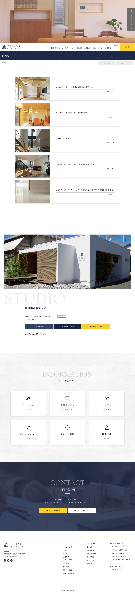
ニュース (66, 554)
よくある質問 (91, 561)
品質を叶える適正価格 (119, 557)
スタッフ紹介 (69, 564)
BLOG (116, 45)
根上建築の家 (56, 48)
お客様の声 (87, 48)
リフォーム (90, 564)
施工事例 (89, 551)
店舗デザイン (91, 567)
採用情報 (66, 571)
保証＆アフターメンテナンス (121, 564)
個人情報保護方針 (69, 577)
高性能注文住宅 (117, 574)
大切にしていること (118, 551)
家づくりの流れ (98, 48)
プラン (112, 567)
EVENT (108, 45)
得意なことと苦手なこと (119, 554)
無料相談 (127, 47)
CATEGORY (124, 63)
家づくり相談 (67, 574)
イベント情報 (67, 551)
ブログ (65, 558)
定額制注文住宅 (117, 570)
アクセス (67, 567)
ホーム (65, 548)
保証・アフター (70, 48)
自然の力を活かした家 (119, 561)
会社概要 (111, 48)
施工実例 (79, 48)
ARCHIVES (106, 63)
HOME (4, 62)
